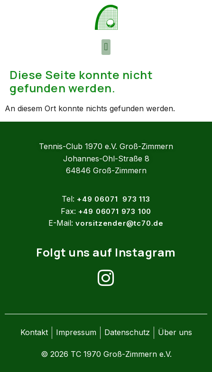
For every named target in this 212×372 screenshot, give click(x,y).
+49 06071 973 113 (113, 199)
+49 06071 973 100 (115, 211)
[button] (106, 47)
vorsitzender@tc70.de (119, 223)
